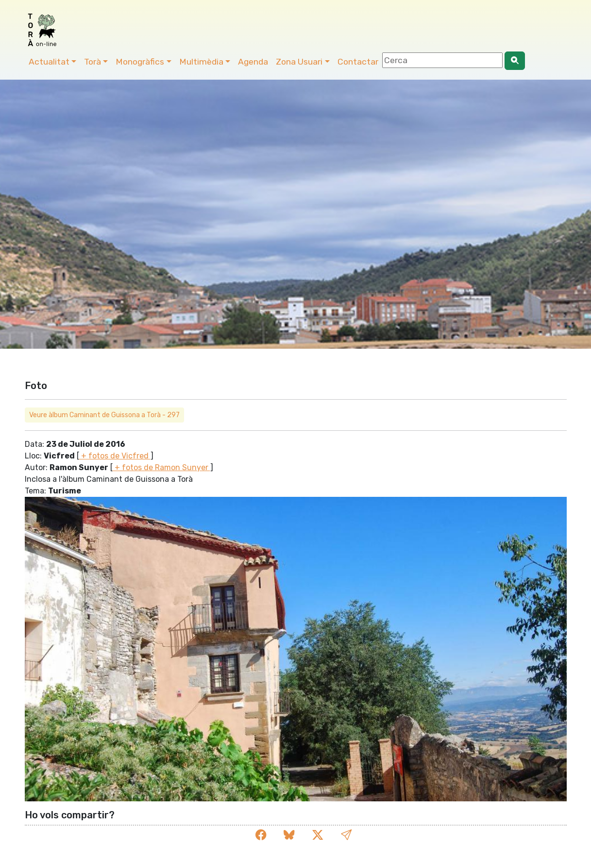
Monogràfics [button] (140, 62)
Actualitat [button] (49, 62)
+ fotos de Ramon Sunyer (161, 467)
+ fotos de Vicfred (115, 455)
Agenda (253, 62)
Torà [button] (92, 62)
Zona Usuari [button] (299, 62)
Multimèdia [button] (201, 62)
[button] (346, 835)
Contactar (358, 62)
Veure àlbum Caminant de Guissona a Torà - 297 (104, 415)
